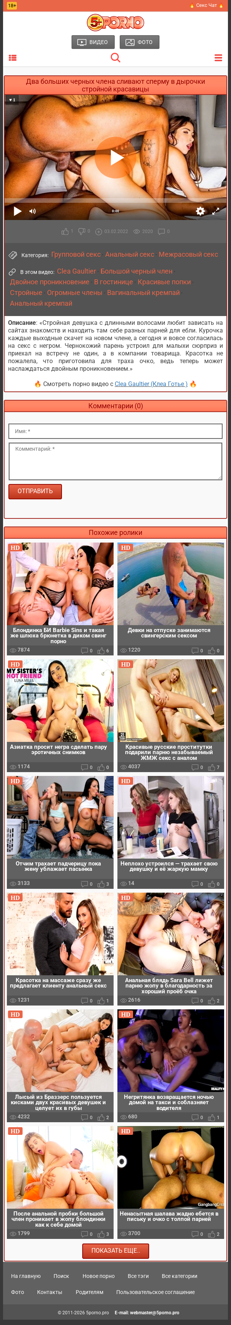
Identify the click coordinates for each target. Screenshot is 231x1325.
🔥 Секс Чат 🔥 (206, 5)
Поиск (61, 1281)
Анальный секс (129, 254)
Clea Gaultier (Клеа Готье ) (151, 384)
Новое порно (99, 1281)
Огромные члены (74, 293)
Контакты (49, 1297)
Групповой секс (76, 254)
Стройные (26, 293)
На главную (26, 1281)
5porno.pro (97, 1318)
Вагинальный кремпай (143, 293)
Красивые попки (164, 282)
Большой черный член (136, 271)
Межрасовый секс (188, 254)
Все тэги (138, 1281)
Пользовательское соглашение (155, 1297)
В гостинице (113, 282)
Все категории (179, 1281)
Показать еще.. (115, 1256)
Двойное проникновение (49, 282)
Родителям (89, 1297)
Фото (17, 1297)
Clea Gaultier (76, 271)
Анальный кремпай (41, 303)
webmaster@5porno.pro (154, 1318)
